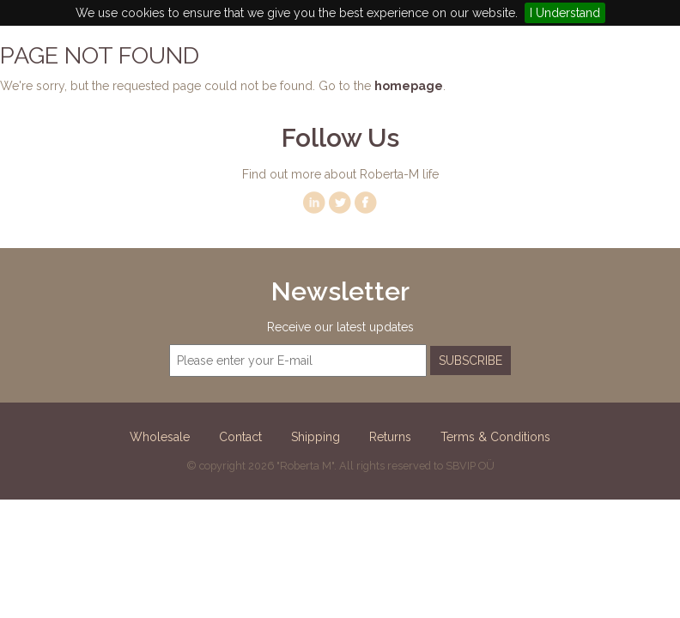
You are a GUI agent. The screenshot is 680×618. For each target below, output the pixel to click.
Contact (240, 437)
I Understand (565, 13)
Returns (390, 437)
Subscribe (470, 360)
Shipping (315, 437)
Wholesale (160, 437)
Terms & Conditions (495, 437)
